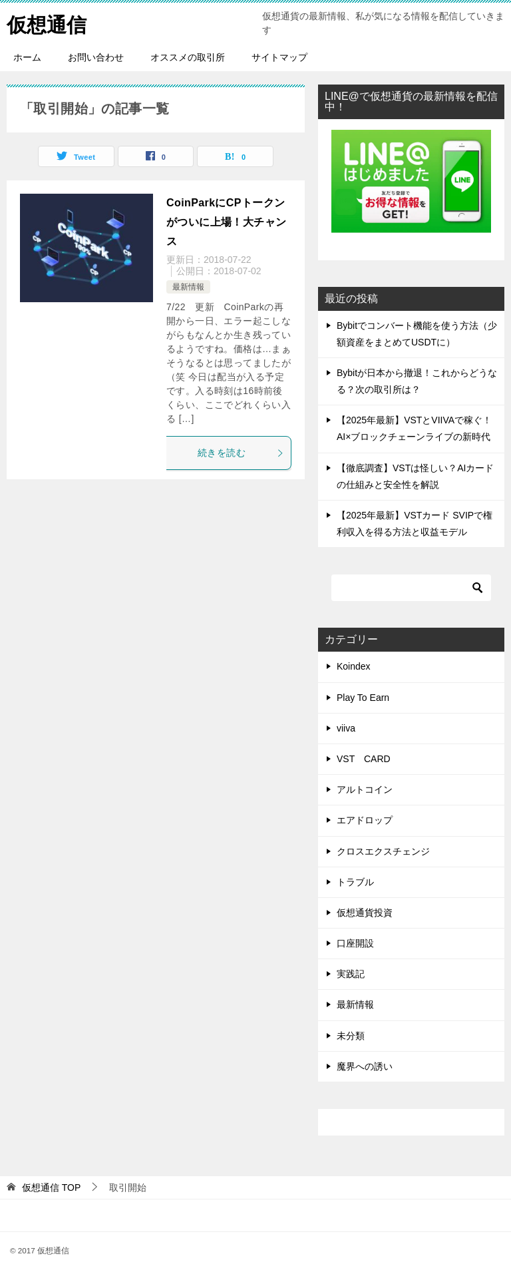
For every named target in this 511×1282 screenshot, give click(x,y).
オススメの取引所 (187, 57)
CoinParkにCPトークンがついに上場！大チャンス (226, 222)
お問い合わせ (96, 57)
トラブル (355, 882)
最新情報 (188, 287)
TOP (51, 1187)
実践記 (351, 973)
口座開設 (355, 943)
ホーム (27, 57)
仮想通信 (46, 23)
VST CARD (364, 758)
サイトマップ (279, 57)
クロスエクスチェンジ (383, 851)
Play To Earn (363, 697)
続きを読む (241, 452)
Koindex (354, 666)
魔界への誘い (365, 1066)
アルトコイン (365, 789)
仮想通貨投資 (365, 912)
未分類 (351, 1035)
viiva (346, 728)
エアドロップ (365, 820)
